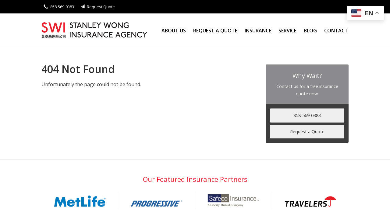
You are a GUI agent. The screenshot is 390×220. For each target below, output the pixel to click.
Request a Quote (215, 30)
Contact (336, 30)
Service (287, 30)
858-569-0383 (307, 115)
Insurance (258, 30)
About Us (173, 30)
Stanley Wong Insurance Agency (94, 30)
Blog (310, 30)
